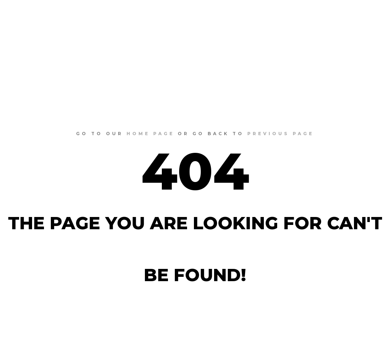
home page (150, 133)
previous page (280, 133)
